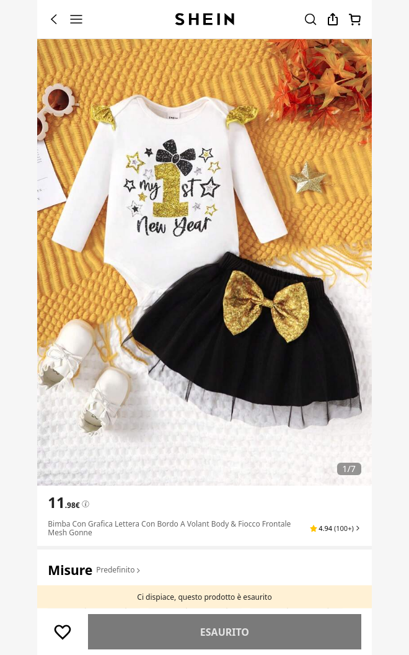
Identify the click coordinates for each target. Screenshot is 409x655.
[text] (63, 502)
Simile (224, 632)
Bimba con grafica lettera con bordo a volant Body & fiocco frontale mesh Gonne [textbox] (169, 528)
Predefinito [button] (119, 569)
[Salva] (62, 632)
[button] (335, 528)
